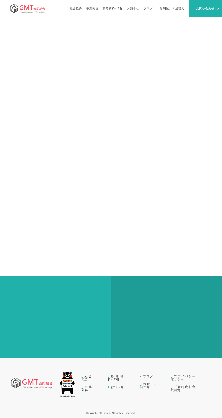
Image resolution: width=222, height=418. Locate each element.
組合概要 (87, 378)
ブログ (148, 376)
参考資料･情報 (116, 378)
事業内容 (87, 388)
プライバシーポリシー (183, 378)
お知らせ (117, 387)
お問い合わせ (148, 385)
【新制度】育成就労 (183, 388)
